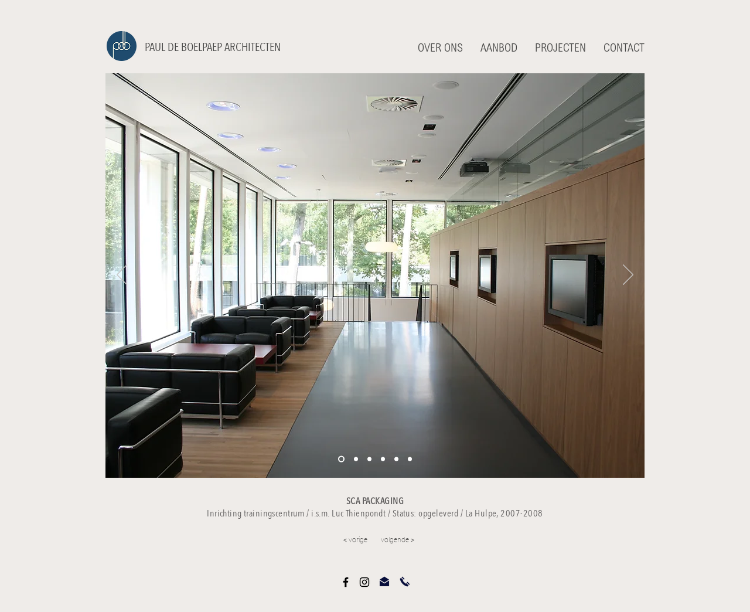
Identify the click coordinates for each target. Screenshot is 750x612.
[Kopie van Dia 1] (356, 459)
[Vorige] (122, 275)
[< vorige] (325, 540)
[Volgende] (628, 275)
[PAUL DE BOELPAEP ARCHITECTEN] (217, 47)
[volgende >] (422, 540)
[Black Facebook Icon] (345, 582)
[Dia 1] (341, 459)
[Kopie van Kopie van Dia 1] (383, 459)
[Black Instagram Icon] (364, 582)
